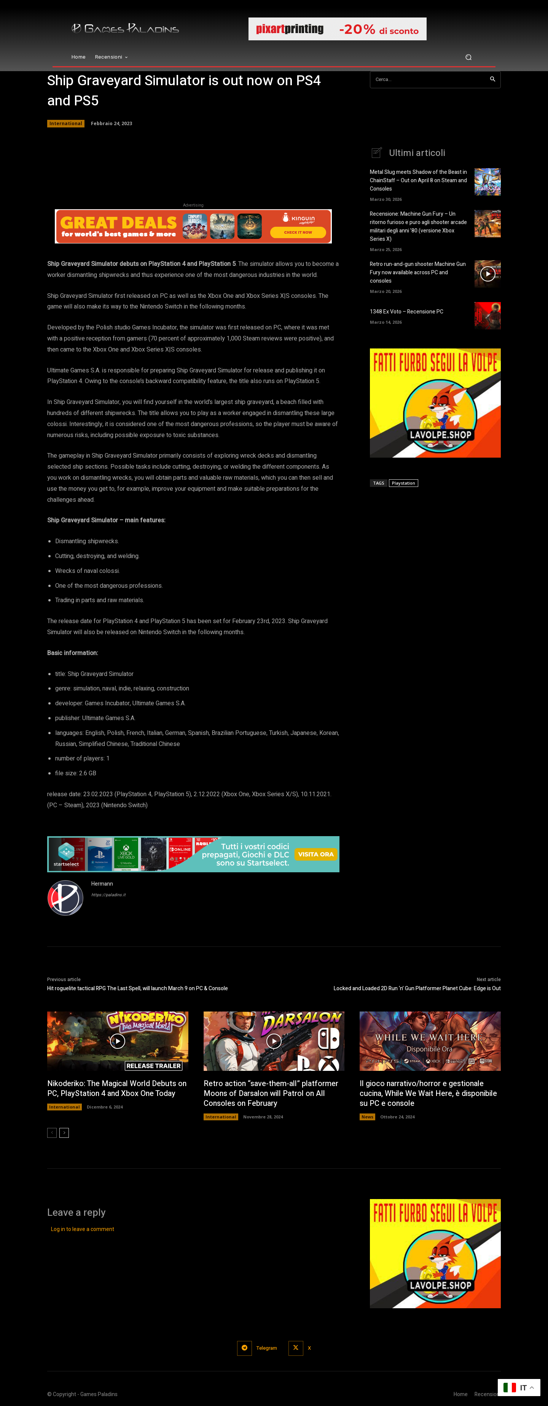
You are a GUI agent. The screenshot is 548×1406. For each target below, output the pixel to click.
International (65, 123)
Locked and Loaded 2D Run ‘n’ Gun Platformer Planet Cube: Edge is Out (417, 988)
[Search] (492, 79)
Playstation (403, 480)
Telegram (266, 1348)
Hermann (102, 884)
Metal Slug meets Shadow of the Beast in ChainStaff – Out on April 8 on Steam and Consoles (418, 180)
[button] (468, 57)
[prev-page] (52, 1133)
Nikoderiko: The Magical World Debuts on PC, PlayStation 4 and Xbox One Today (117, 1088)
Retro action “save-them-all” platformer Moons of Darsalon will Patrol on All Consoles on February (271, 1093)
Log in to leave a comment (82, 1229)
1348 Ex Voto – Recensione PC (406, 309)
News (367, 1117)
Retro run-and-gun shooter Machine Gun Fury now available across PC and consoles (418, 270)
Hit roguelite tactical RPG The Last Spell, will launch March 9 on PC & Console (137, 988)
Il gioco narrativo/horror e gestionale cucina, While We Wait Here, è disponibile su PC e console (429, 1093)
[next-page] (64, 1133)
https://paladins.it (108, 895)
